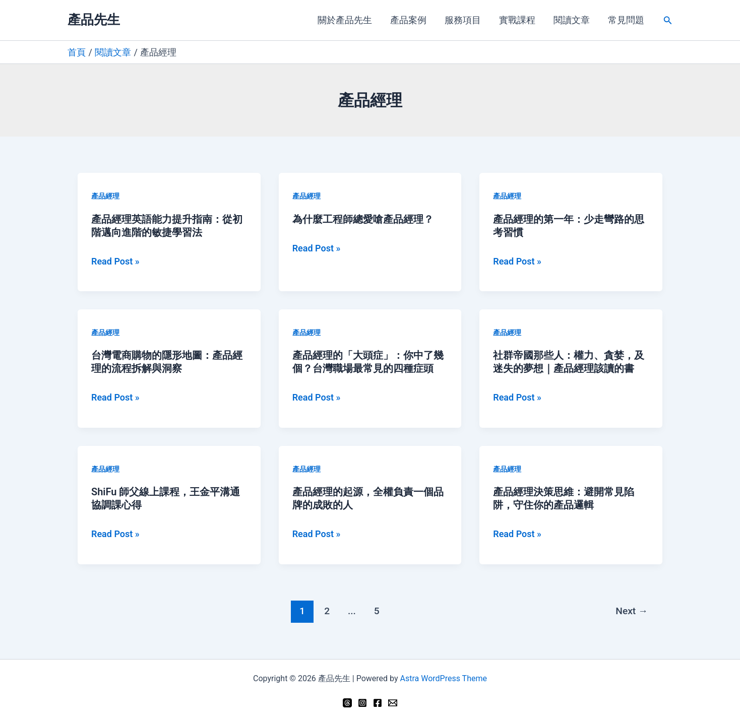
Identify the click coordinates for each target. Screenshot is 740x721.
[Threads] (347, 702)
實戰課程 (517, 20)
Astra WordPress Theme (443, 678)
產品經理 (105, 196)
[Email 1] (392, 702)
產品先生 (94, 19)
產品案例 (408, 20)
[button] (667, 20)
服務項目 (463, 20)
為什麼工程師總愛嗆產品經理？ (363, 219)
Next (631, 611)
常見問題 (626, 20)
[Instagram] (362, 702)
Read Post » (115, 261)
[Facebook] (377, 702)
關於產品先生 (345, 20)
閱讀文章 (571, 20)
